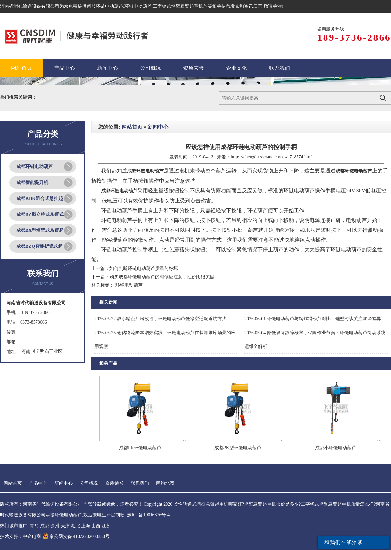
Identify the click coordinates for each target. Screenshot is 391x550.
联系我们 (140, 483)
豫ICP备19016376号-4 (148, 515)
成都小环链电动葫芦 (335, 447)
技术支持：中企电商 (20, 536)
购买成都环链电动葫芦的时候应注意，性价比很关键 (161, 277)
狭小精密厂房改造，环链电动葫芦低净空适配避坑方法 (160, 318)
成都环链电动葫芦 (34, 166)
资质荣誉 (114, 483)
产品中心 (38, 483)
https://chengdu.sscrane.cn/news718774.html (272, 157)
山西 (95, 525)
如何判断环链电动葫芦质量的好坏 (143, 268)
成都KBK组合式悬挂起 (39, 198)
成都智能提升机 (32, 182)
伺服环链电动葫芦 (105, 6)
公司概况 (89, 483)
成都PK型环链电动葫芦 (237, 447)
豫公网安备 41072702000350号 (76, 536)
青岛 (34, 525)
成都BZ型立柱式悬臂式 (40, 214)
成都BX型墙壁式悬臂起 (40, 230)
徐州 (54, 525)
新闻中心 (158, 127)
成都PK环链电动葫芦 (140, 447)
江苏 (106, 525)
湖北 (75, 525)
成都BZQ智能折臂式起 (39, 246)
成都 (44, 525)
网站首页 (132, 127)
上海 (85, 525)
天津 (65, 525)
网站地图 (165, 483)
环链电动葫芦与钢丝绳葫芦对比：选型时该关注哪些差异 (312, 318)
